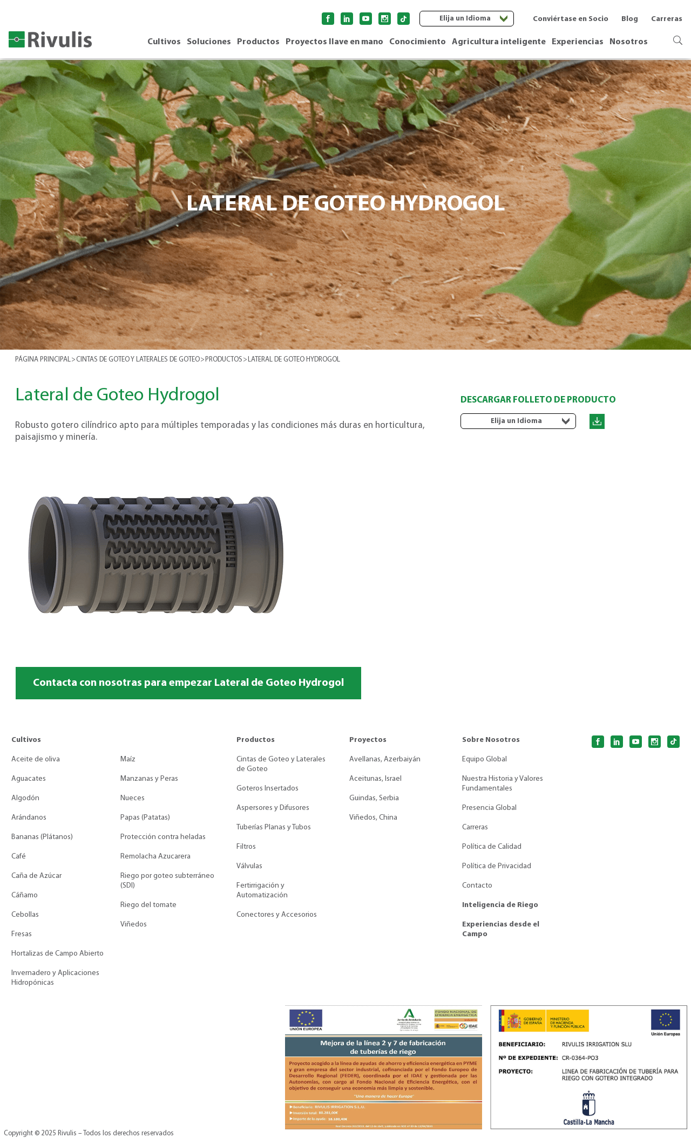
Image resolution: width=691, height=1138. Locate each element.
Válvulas (249, 866)
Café (18, 857)
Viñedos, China (373, 818)
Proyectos (368, 740)
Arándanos (28, 818)
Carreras (666, 19)
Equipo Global (484, 759)
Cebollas (25, 915)
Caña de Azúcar (36, 876)
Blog (629, 19)
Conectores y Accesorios (276, 915)
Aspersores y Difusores (272, 808)
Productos (258, 42)
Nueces (132, 798)
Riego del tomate (148, 905)
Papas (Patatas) (145, 818)
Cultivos (164, 42)
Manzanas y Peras (149, 779)
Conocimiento (417, 42)
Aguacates (28, 779)
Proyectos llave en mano (334, 42)
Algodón (25, 798)
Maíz (128, 759)
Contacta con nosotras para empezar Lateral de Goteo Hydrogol (188, 683)
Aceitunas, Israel (375, 779)
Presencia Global (489, 808)
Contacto (477, 886)
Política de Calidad (491, 847)
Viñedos (133, 925)
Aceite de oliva (35, 759)
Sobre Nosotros (491, 740)
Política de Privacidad (496, 866)
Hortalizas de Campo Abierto (57, 954)
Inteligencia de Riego (500, 905)
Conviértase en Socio (570, 19)
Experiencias (578, 42)
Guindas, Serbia (374, 798)
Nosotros (628, 42)
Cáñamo (24, 895)
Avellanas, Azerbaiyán (385, 759)
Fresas (21, 934)
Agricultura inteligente (499, 42)
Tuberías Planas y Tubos (273, 827)
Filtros (246, 847)
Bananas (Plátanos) (42, 837)
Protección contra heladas (163, 837)
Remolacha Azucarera (155, 857)
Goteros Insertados (267, 789)
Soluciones (209, 42)
